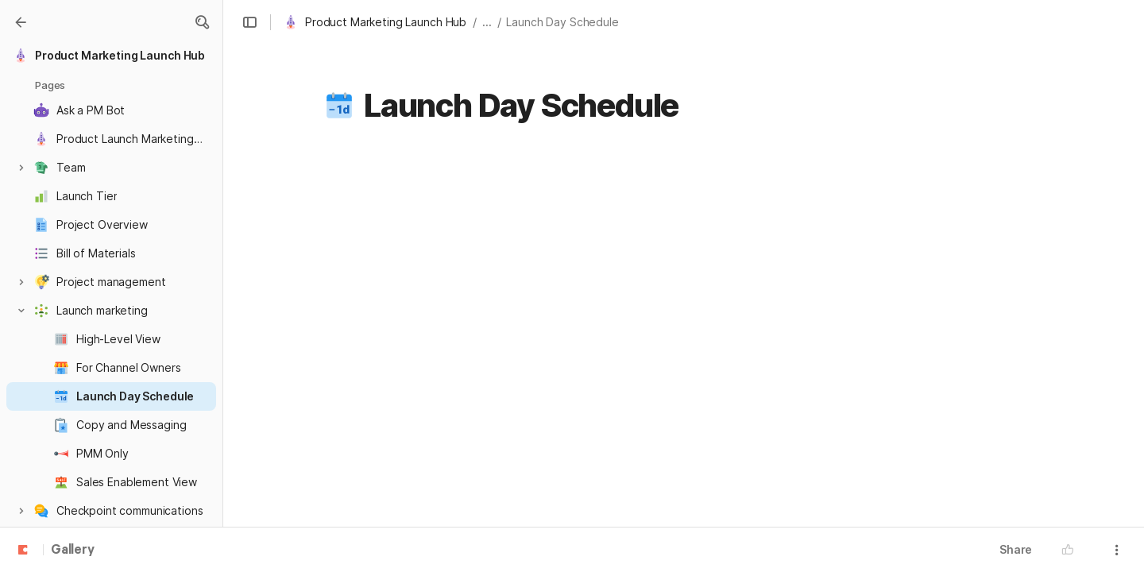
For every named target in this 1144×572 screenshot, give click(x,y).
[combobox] (780, 314)
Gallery (73, 550)
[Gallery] (21, 22)
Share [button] (1015, 549)
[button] (202, 22)
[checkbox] (1052, 314)
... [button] (487, 22)
